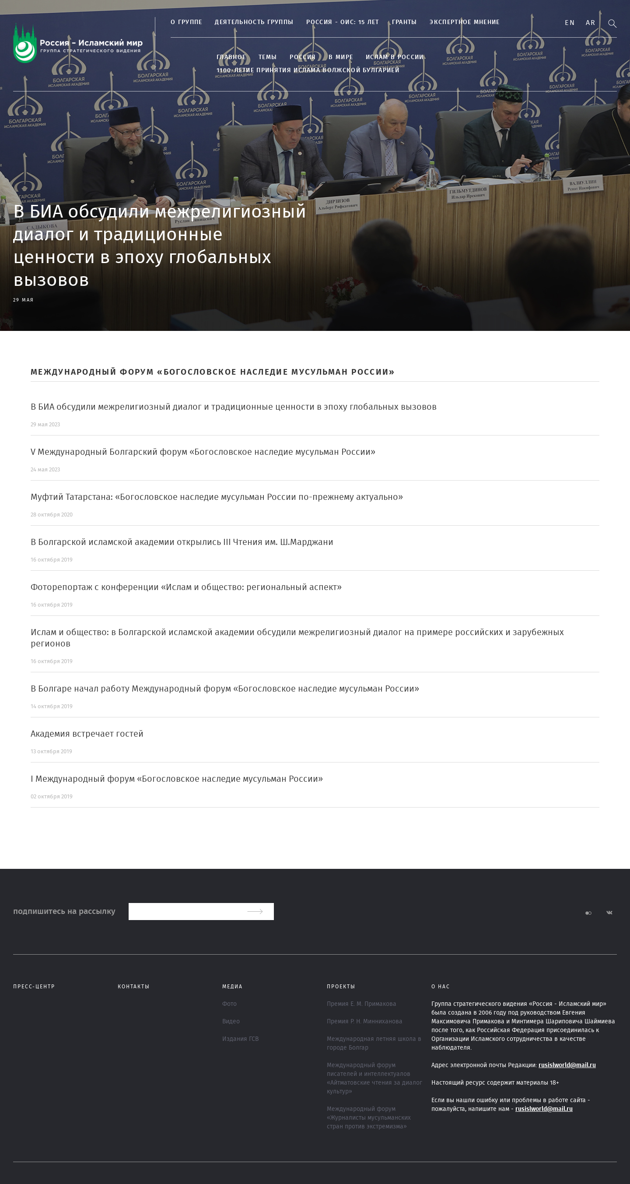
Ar (590, 22)
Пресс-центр (34, 986)
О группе (186, 22)
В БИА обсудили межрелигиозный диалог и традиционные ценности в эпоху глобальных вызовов (234, 407)
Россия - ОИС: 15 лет (342, 22)
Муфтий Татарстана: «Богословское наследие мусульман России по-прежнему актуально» (217, 497)
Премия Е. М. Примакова (361, 1004)
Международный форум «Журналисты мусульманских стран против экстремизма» (369, 1118)
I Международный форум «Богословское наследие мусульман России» (177, 779)
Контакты (134, 986)
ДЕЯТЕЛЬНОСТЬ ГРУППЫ (254, 22)
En (570, 22)
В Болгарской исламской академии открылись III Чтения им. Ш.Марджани (182, 542)
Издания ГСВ (240, 1039)
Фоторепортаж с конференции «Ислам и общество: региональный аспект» (186, 587)
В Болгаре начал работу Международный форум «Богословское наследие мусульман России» (225, 689)
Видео (231, 1022)
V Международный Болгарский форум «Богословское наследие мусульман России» (203, 452)
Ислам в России (395, 57)
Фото (229, 1004)
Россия (303, 57)
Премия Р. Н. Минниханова (364, 1022)
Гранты (404, 22)
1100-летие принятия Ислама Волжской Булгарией (308, 70)
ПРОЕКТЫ (341, 986)
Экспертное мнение (465, 22)
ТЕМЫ (268, 57)
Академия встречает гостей (87, 734)
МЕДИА (232, 986)
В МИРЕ (341, 57)
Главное (231, 57)
